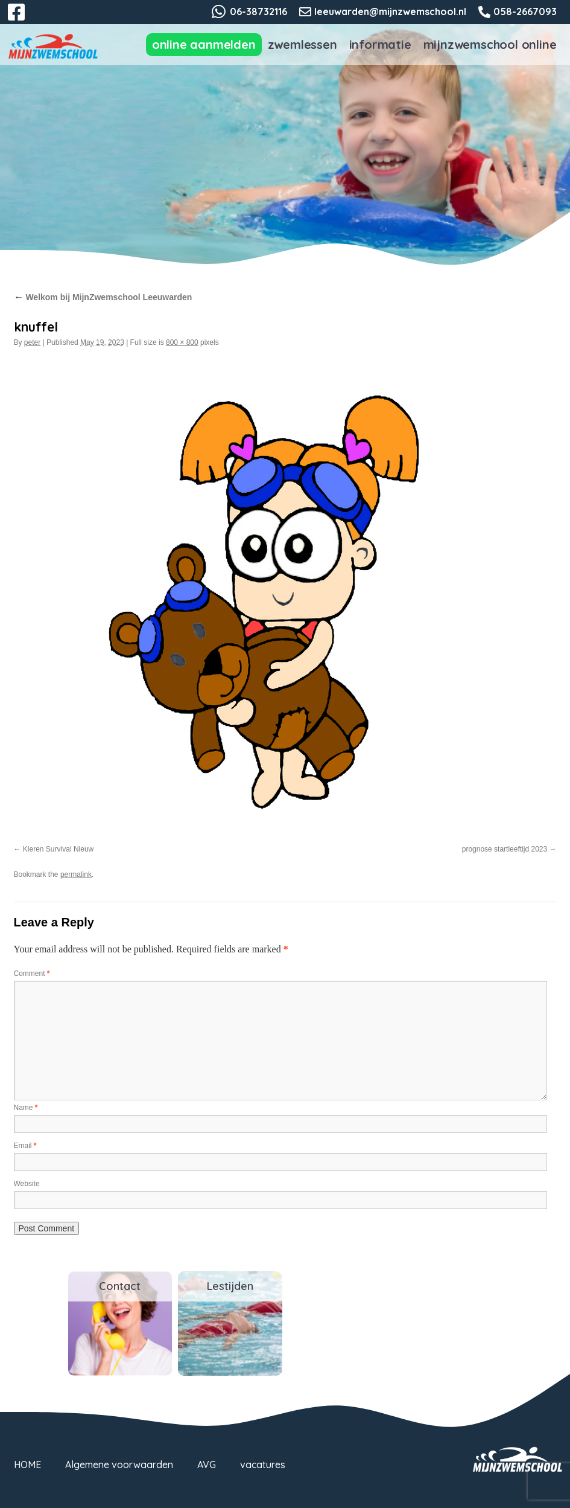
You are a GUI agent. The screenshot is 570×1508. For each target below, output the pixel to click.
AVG (206, 1464)
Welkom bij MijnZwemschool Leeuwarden (103, 297)
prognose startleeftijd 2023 (504, 849)
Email (25, 1145)
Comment (32, 973)
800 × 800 (182, 342)
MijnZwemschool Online (490, 44)
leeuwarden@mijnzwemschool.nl (390, 11)
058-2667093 (525, 11)
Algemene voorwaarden (119, 1464)
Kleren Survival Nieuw (58, 849)
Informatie (380, 44)
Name (26, 1107)
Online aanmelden (204, 44)
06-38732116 (258, 11)
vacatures (262, 1464)
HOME (27, 1464)
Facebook (25, 19)
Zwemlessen (302, 44)
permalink (76, 874)
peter (32, 342)
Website (27, 1183)
